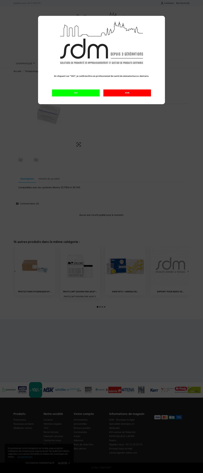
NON (127, 93)
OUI (76, 93)
